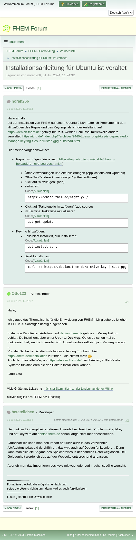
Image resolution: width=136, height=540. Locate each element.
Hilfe (69, 534)
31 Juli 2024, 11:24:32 (20, 108)
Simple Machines (35, 534)
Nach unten (13, 88)
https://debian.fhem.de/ (24, 132)
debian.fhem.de (71, 333)
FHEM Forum (30, 28)
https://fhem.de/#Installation (27, 356)
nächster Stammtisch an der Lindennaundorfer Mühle (78, 388)
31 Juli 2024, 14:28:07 (20, 300)
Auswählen (41, 191)
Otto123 (18, 293)
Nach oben (12, 508)
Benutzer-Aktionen (116, 88)
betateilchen (22, 412)
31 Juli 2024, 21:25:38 (20, 419)
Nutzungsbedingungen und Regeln (95, 534)
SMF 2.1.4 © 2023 (13, 534)
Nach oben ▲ (125, 534)
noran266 (20, 101)
